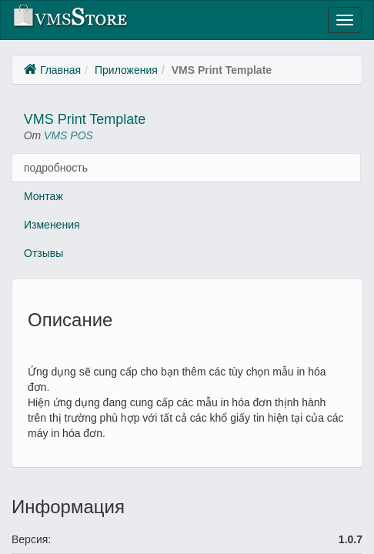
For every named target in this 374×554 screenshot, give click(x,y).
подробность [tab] (56, 168)
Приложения (126, 70)
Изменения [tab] (52, 225)
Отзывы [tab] (43, 253)
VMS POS (68, 135)
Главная (60, 70)
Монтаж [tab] (43, 196)
